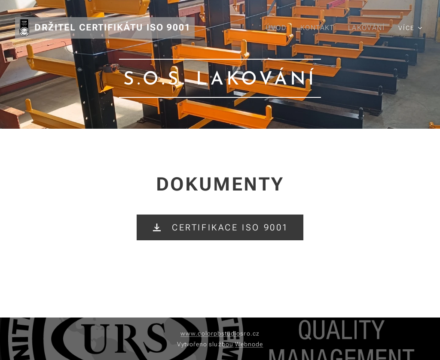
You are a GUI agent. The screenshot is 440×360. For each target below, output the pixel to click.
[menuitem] (278, 28)
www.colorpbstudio (210, 333)
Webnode (249, 344)
